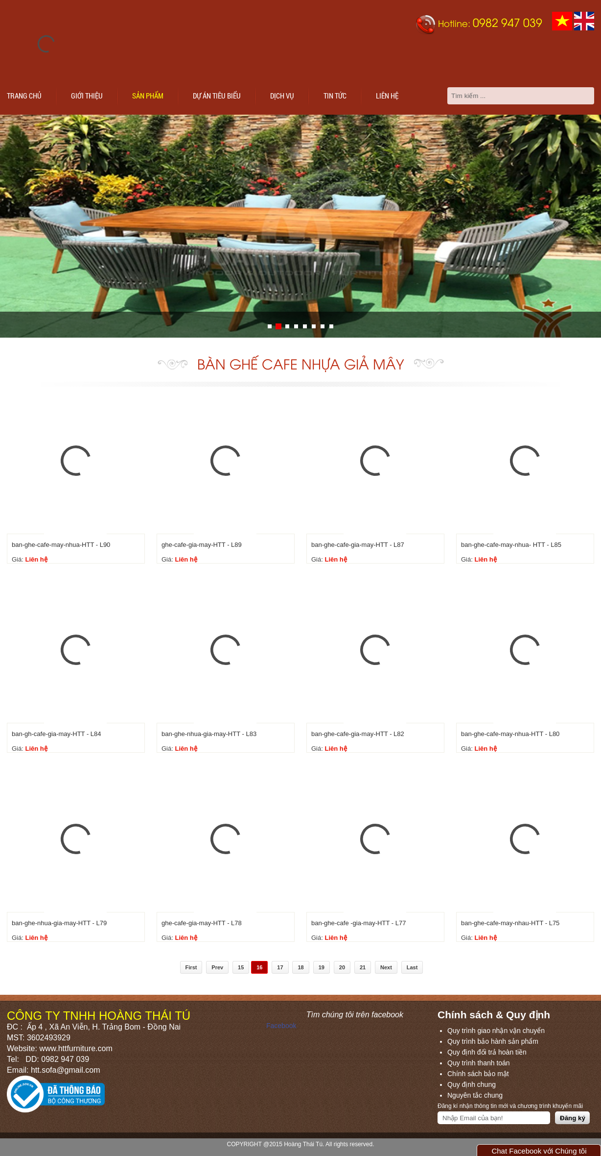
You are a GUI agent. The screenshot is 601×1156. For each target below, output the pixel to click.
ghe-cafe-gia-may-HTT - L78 (202, 923)
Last (412, 967)
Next (386, 967)
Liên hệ (387, 95)
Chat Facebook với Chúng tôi (538, 1151)
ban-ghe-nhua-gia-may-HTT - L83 (209, 734)
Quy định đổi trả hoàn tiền (487, 1052)
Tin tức (335, 95)
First (191, 967)
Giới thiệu (87, 95)
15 (241, 967)
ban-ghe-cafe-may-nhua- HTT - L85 (511, 544)
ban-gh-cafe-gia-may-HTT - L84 (56, 734)
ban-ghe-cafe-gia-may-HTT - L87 (357, 544)
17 (280, 967)
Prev (217, 967)
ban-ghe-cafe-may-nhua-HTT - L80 (510, 734)
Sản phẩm (147, 95)
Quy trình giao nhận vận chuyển (496, 1030)
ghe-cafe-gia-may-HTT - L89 (202, 544)
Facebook (281, 1026)
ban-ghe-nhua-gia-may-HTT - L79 (59, 923)
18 (300, 967)
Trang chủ (24, 95)
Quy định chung (471, 1084)
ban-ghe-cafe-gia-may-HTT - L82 (357, 734)
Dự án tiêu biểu (217, 95)
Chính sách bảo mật (478, 1074)
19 (321, 967)
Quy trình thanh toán (478, 1063)
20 (342, 967)
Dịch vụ (282, 95)
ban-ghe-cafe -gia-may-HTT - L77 (358, 923)
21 (363, 967)
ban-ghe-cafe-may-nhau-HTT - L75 (510, 923)
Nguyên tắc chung (475, 1095)
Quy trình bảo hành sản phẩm (492, 1041)
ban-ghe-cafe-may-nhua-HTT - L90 (61, 544)
